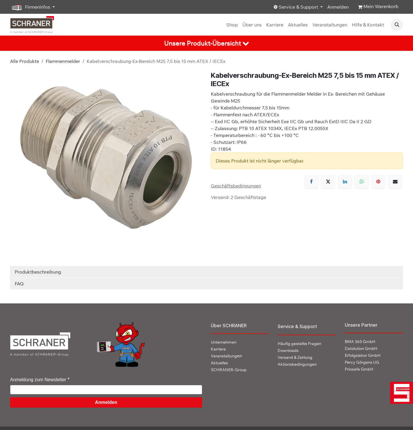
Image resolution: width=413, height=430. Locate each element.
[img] (400, 392)
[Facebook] (311, 181)
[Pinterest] (378, 181)
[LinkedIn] (345, 181)
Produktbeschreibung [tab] (38, 272)
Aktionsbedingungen (297, 364)
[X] (328, 181)
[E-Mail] (395, 181)
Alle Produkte (24, 61)
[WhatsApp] (362, 181)
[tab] (206, 43)
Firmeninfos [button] (30, 7)
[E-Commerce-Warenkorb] (378, 7)
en (226, 356)
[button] (397, 25)
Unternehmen (223, 342)
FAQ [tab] (19, 283)
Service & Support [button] (296, 7)
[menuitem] (232, 24)
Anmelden (338, 7)
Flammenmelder (63, 61)
